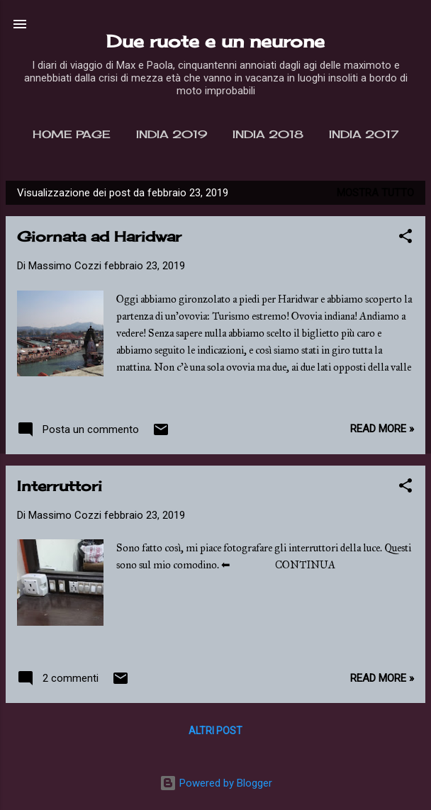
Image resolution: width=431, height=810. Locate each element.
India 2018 (268, 134)
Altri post (215, 730)
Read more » (382, 428)
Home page (72, 134)
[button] (405, 238)
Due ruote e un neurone (215, 41)
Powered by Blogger (215, 783)
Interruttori (59, 486)
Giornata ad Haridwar (99, 236)
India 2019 (171, 134)
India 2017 (363, 134)
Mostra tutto (375, 192)
